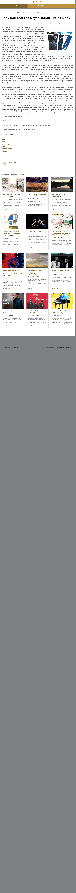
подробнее (6, 209)
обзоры (9, 13)
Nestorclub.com (67, 347)
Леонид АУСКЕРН (7, 145)
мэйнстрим (5, 151)
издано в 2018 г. (16, 13)
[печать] (52, 23)
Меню (40, 5)
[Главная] (37, 2)
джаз (3, 141)
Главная (4, 13)
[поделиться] (42, 23)
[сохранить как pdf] (65, 23)
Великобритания (7, 148)
